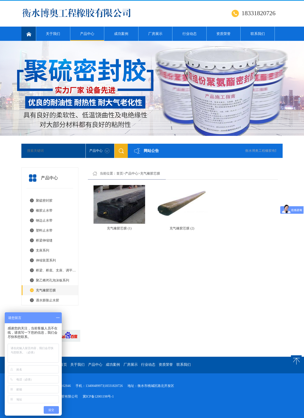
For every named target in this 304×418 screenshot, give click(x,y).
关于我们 (53, 34)
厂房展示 (155, 34)
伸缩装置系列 (46, 260)
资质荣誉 (223, 34)
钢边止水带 (44, 220)
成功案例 (121, 34)
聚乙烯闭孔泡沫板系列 (52, 280)
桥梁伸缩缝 (44, 240)
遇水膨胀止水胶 (47, 300)
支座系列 (42, 250)
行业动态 (189, 34)
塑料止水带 (44, 230)
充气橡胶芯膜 (46, 290)
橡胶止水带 (44, 210)
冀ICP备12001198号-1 (98, 396)
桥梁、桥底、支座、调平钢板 (57, 270)
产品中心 (87, 36)
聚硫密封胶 (44, 200)
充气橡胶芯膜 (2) (182, 228)
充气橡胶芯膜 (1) (119, 228)
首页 (119, 173)
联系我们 (258, 34)
